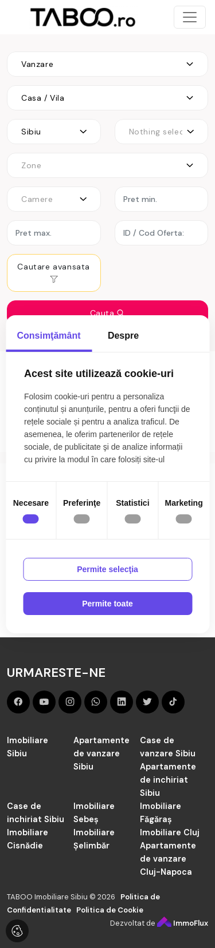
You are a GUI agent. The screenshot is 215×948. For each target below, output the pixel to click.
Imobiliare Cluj (170, 832)
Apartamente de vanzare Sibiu (101, 753)
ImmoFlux (182, 923)
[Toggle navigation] (190, 17)
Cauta (108, 313)
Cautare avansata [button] (53, 272)
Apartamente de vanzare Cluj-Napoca (168, 858)
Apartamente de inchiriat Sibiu (168, 779)
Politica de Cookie (109, 910)
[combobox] (107, 64)
